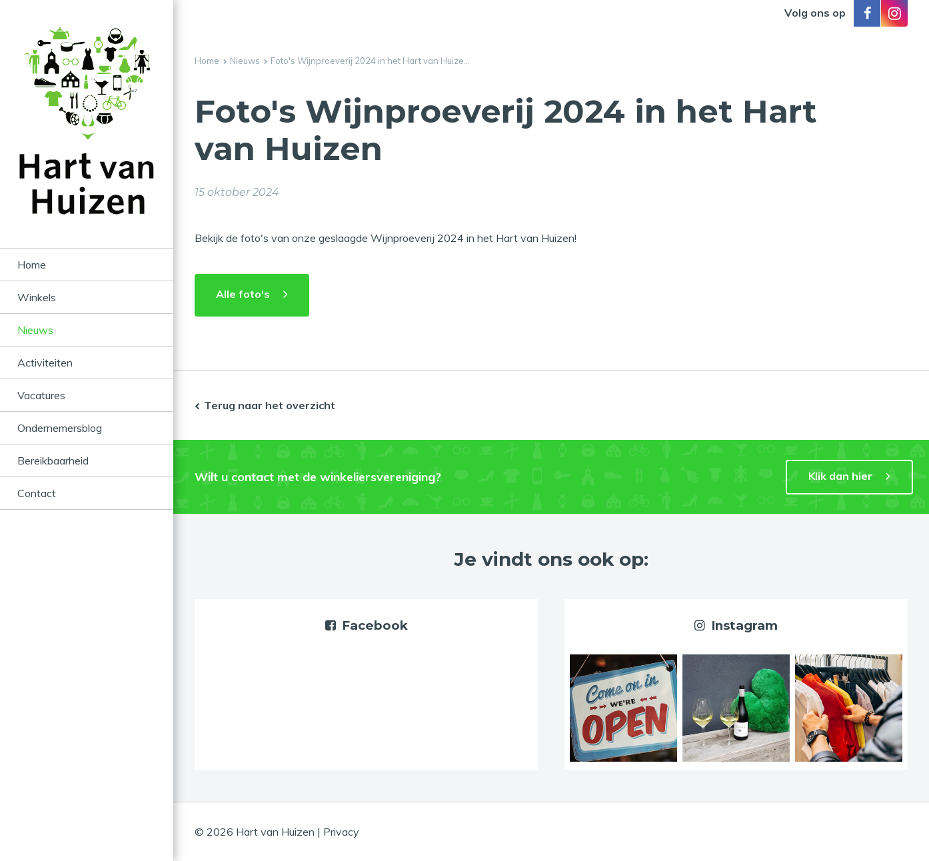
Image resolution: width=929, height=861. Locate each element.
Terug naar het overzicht (269, 405)
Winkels (36, 297)
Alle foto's (243, 294)
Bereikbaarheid (53, 460)
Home (31, 264)
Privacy (341, 831)
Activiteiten (45, 362)
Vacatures (41, 395)
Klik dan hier (840, 475)
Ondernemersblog (59, 427)
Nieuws (35, 330)
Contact (36, 493)
